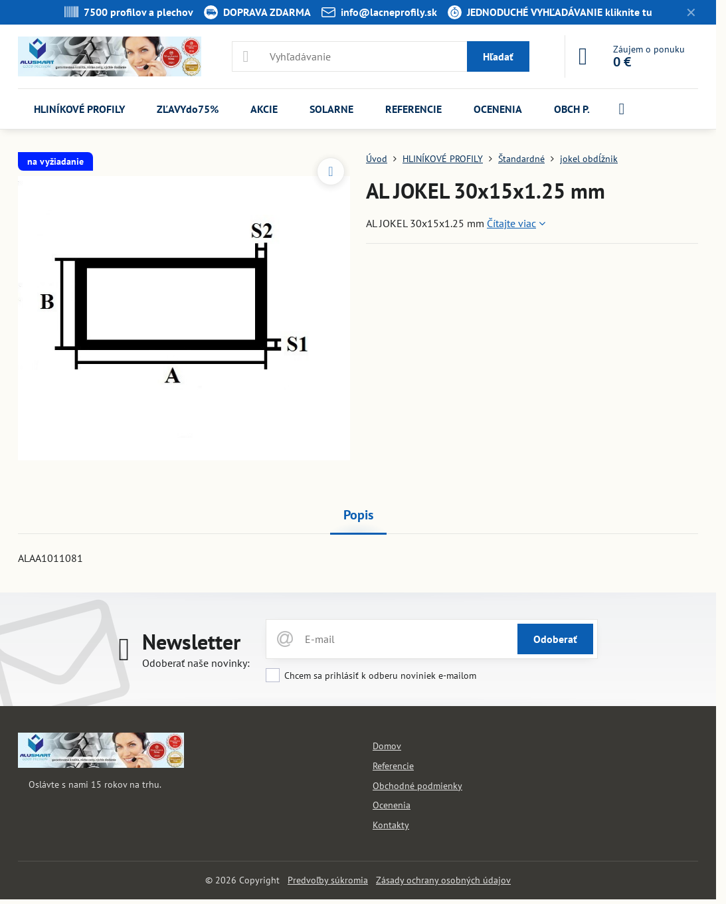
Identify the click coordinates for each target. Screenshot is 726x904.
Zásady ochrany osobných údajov (443, 880)
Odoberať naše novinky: (196, 663)
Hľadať (498, 56)
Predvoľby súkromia (328, 880)
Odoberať (555, 639)
